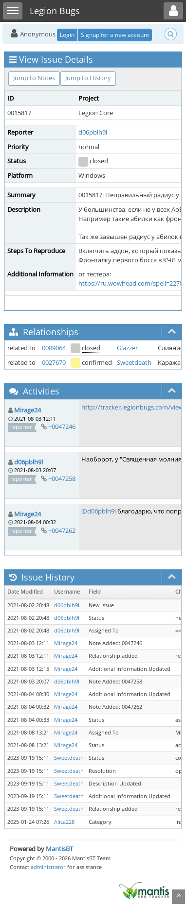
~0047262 (61, 530)
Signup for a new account (115, 35)
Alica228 (64, 822)
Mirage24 (27, 410)
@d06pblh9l (98, 511)
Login (67, 35)
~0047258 (61, 478)
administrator (48, 867)
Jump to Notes (34, 77)
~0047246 (61, 426)
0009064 (54, 347)
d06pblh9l (92, 132)
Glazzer (127, 347)
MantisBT (59, 848)
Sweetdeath (134, 362)
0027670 (54, 362)
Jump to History (88, 77)
